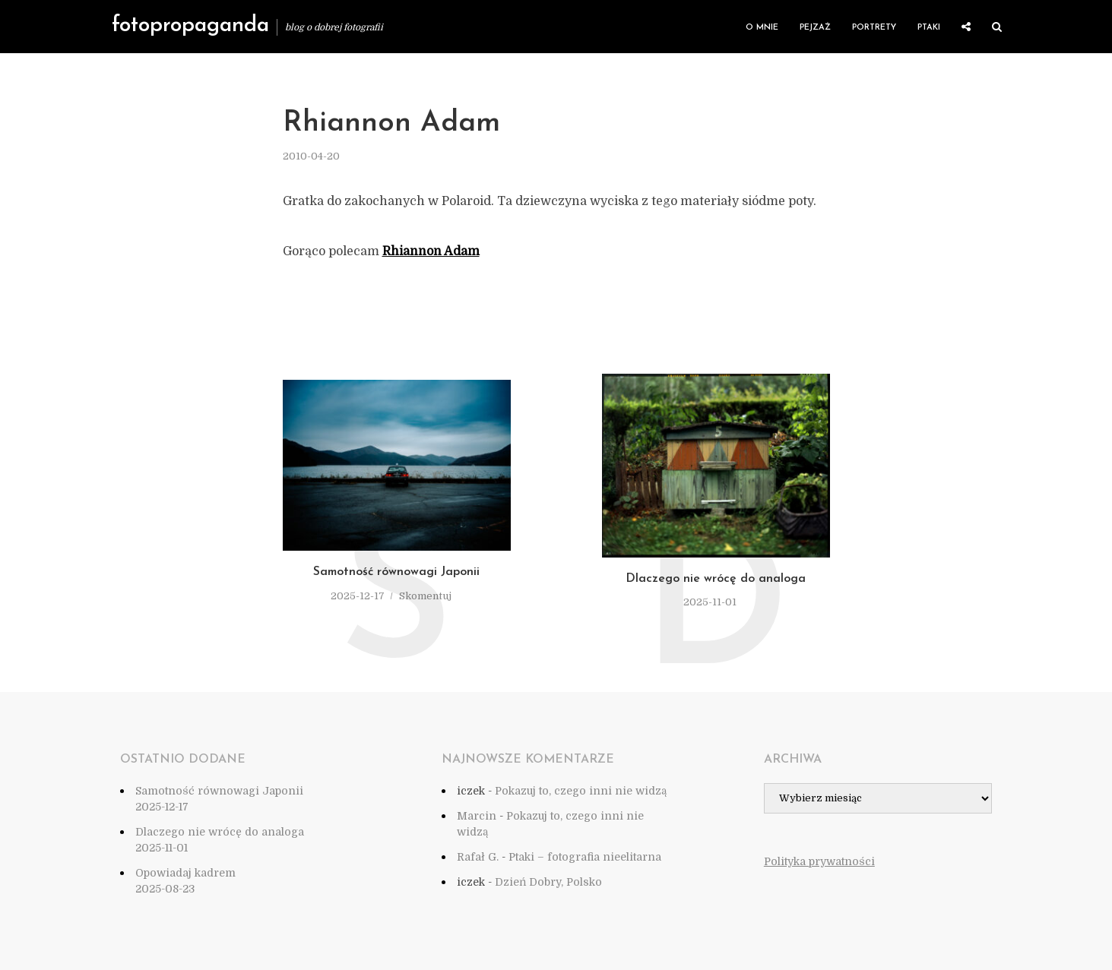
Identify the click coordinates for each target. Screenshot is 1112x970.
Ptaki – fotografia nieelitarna (584, 857)
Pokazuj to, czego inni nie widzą (581, 791)
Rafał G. (478, 857)
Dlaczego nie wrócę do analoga (716, 579)
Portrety (874, 28)
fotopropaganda (190, 25)
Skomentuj (425, 596)
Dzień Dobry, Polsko (548, 882)
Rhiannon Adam (431, 251)
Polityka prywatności (819, 861)
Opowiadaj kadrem (185, 873)
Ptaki (928, 28)
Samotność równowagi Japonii (396, 572)
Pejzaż (815, 28)
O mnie (762, 28)
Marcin (476, 816)
